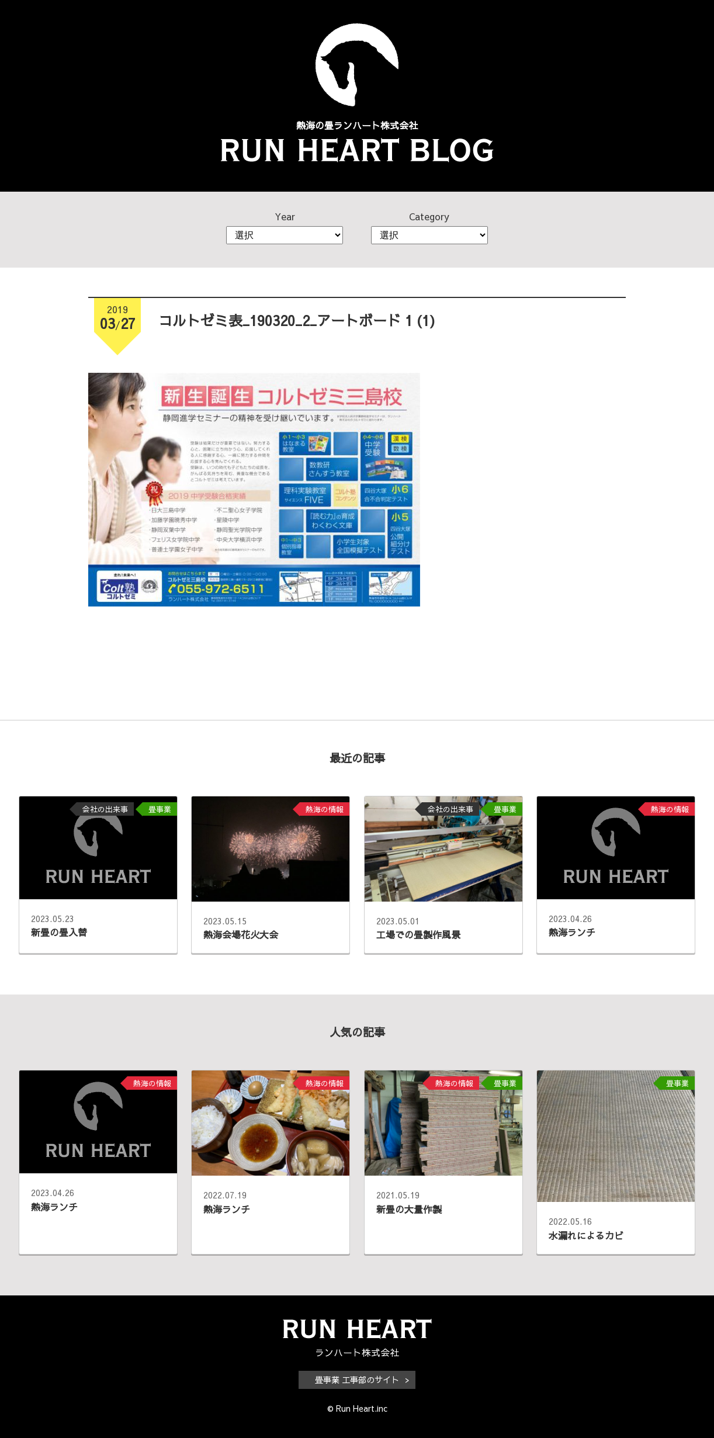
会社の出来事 (105, 809)
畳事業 (159, 809)
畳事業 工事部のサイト (357, 1379)
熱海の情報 (325, 809)
